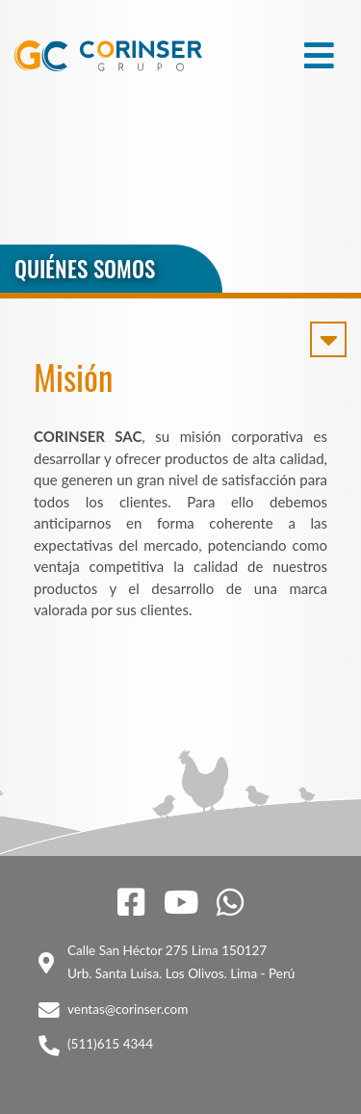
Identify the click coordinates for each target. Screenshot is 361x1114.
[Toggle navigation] (319, 55)
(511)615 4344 (110, 1043)
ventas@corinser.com (127, 1009)
